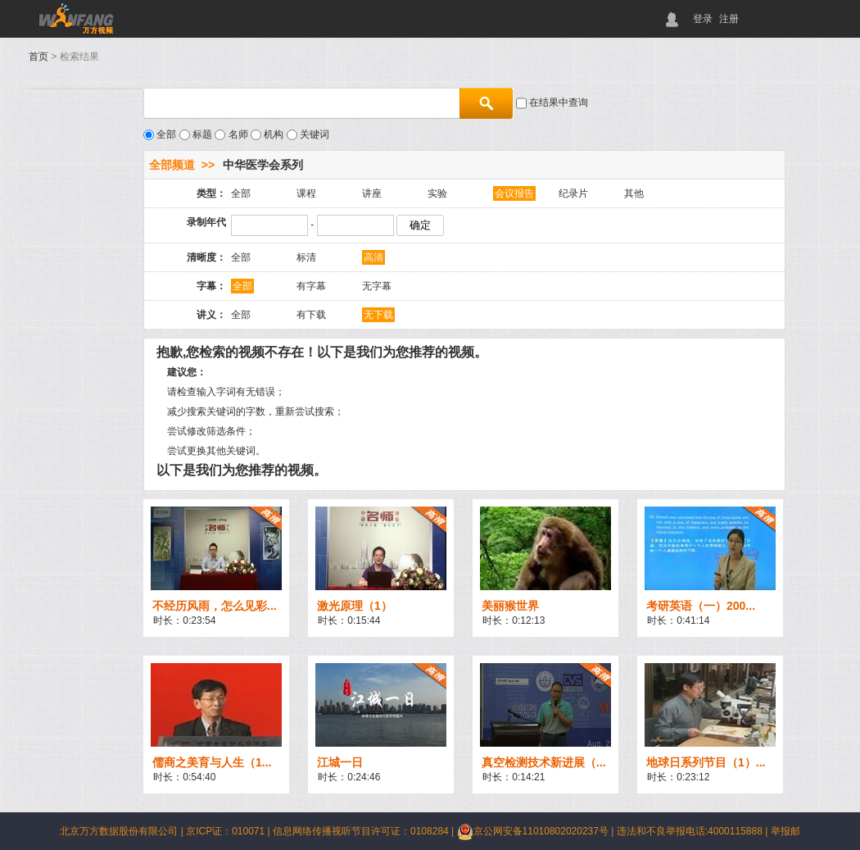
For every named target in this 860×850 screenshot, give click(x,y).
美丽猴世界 (510, 605)
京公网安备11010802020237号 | (537, 831)
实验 (437, 193)
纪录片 (573, 193)
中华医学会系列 (263, 164)
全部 (241, 193)
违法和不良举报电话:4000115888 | (694, 831)
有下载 (311, 314)
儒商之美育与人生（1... (211, 762)
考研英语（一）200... (700, 605)
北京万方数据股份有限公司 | (123, 831)
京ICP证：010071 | (229, 831)
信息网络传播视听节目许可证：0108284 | (365, 831)
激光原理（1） (354, 605)
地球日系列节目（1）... (705, 762)
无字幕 (377, 286)
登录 (703, 19)
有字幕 (311, 286)
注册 (729, 19)
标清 (306, 257)
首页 (38, 56)
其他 (634, 193)
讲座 (372, 193)
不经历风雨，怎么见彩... (214, 605)
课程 (306, 193)
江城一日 (340, 762)
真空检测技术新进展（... (544, 762)
